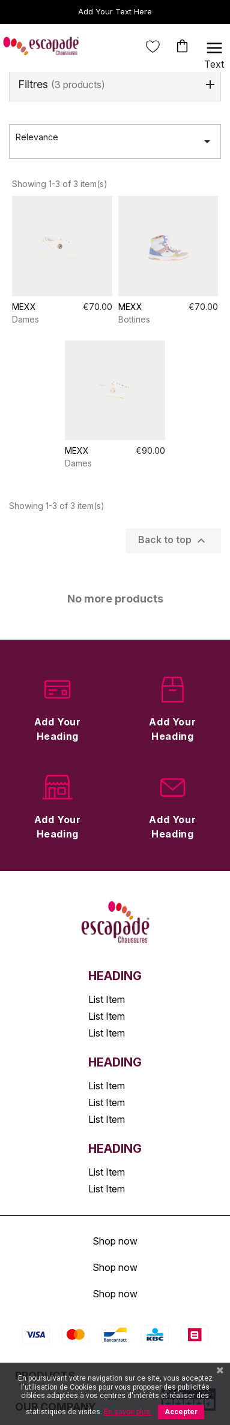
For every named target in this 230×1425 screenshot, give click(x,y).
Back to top (173, 541)
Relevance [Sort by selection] (115, 141)
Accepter (181, 1412)
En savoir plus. (128, 1412)
